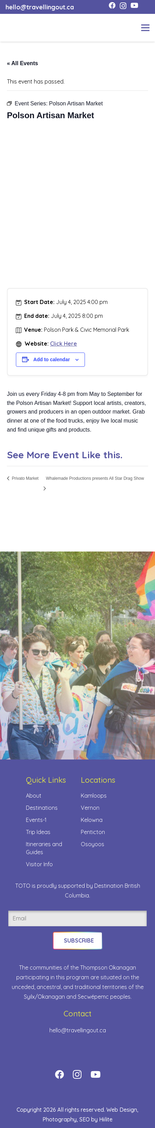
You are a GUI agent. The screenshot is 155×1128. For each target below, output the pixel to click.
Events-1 (36, 819)
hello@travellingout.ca (77, 1030)
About (33, 795)
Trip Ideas (38, 831)
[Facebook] (112, 5)
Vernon (90, 807)
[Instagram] (123, 6)
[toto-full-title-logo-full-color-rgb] (17, 28)
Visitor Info (39, 864)
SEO (84, 1119)
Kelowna (92, 819)
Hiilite (106, 1119)
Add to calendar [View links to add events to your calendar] (51, 359)
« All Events (22, 63)
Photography (59, 1119)
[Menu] (145, 27)
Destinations (42, 807)
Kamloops (94, 795)
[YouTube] (134, 5)
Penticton (93, 831)
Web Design (121, 1109)
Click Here (63, 343)
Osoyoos (92, 844)
